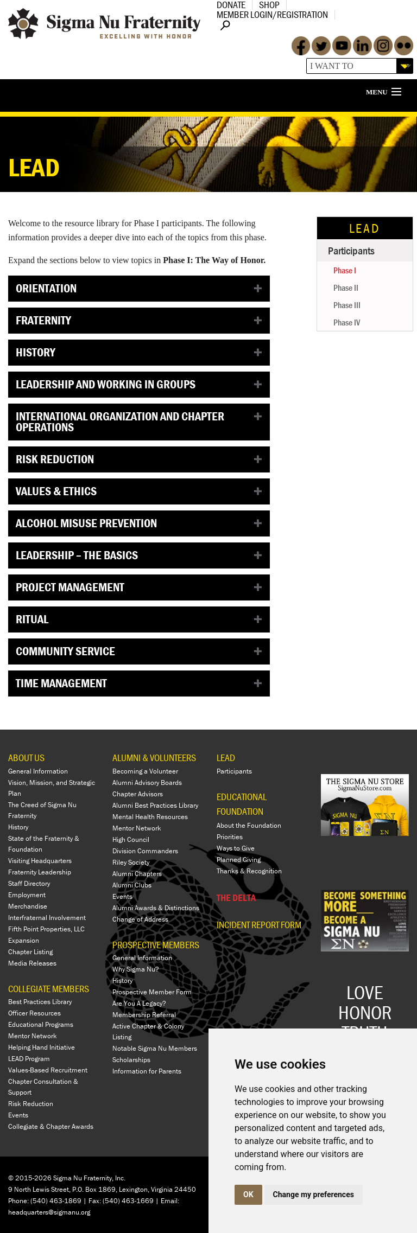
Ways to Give (236, 848)
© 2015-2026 (30, 1178)
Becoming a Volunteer (145, 771)
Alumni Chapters (137, 873)
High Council (130, 839)
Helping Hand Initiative (41, 1047)
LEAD (365, 228)
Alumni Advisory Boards (147, 782)
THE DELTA (236, 897)
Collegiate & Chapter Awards (50, 1126)
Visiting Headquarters (40, 860)
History (18, 827)
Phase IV (346, 322)
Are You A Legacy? (139, 1003)
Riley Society (130, 862)
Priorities (230, 836)
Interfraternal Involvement (47, 917)
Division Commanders (145, 850)
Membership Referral (144, 1014)
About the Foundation (249, 825)
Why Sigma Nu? (135, 969)
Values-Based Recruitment (47, 1070)
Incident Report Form (259, 924)
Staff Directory (29, 883)
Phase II (345, 287)
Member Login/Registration (272, 14)
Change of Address (140, 919)
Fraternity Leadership (39, 872)
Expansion (23, 940)
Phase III (347, 304)
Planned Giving (239, 859)
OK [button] (248, 1194)
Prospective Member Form (152, 991)
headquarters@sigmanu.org (49, 1212)
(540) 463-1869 (55, 1200)
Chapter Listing (30, 951)
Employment (27, 894)
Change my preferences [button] (313, 1194)
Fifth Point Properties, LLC (46, 929)
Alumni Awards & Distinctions (155, 907)
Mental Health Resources (150, 816)
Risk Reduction (30, 1103)
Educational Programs (40, 1024)
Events (18, 1115)
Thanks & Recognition (249, 871)
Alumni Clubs (131, 885)
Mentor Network (32, 1035)
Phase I (344, 270)
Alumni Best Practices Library (155, 805)
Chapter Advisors (137, 793)
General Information (38, 771)
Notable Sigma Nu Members (154, 1048)
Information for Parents (146, 1071)
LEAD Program (29, 1058)
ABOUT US (26, 757)
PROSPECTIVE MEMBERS (155, 944)
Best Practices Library (40, 1001)
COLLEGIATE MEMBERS (48, 988)
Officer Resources (34, 1013)
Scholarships (131, 1059)
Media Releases (32, 963)
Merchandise (27, 906)
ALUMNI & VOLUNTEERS (154, 757)
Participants (351, 250)
